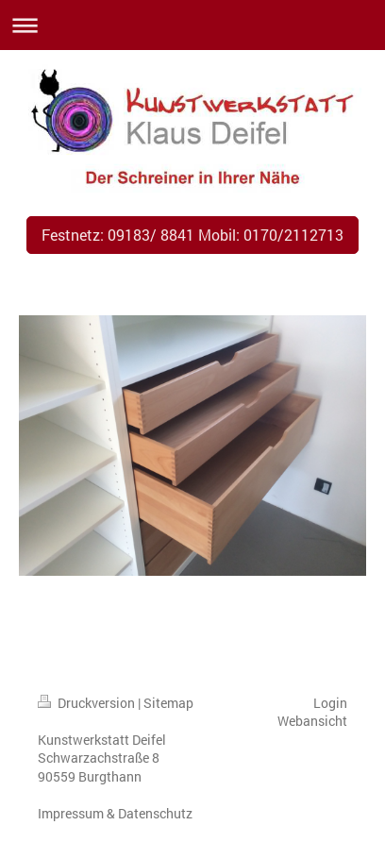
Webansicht (312, 721)
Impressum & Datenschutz (115, 813)
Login (330, 703)
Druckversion (88, 703)
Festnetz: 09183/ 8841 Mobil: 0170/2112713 (192, 234)
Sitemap (168, 703)
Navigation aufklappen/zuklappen (192, 25)
